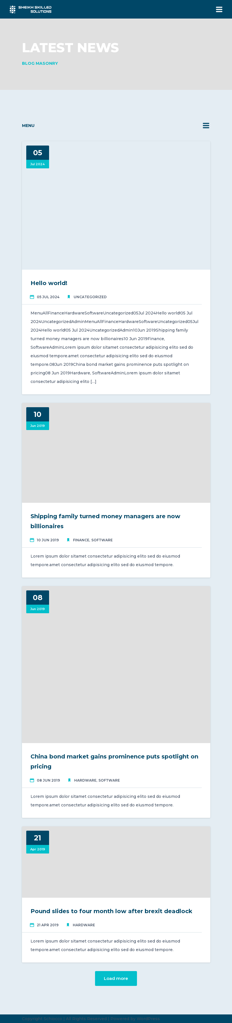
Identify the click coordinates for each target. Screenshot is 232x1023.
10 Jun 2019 (48, 540)
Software (102, 540)
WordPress (148, 1018)
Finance (81, 540)
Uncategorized (90, 297)
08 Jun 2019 (48, 780)
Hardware (85, 780)
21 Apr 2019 (47, 925)
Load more (116, 978)
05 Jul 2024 (48, 297)
